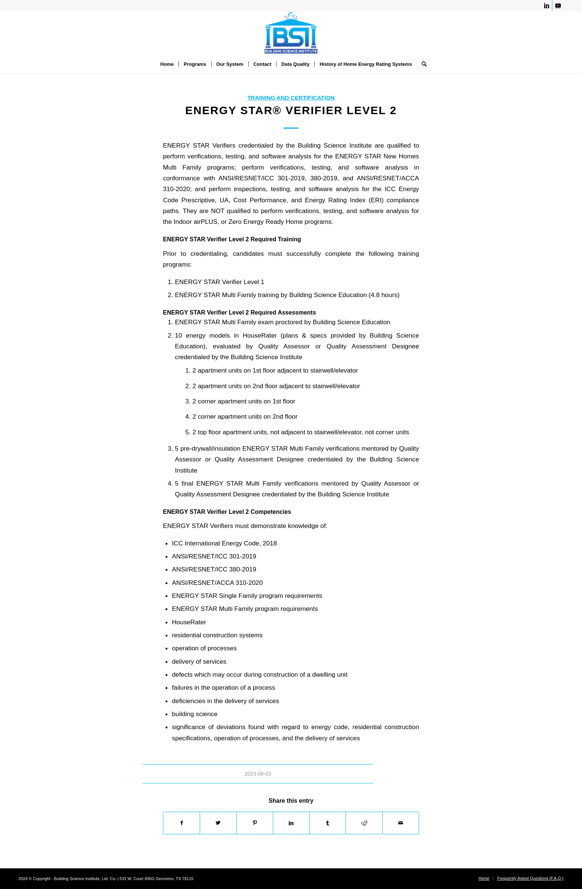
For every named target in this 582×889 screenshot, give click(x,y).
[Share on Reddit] (364, 823)
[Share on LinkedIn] (291, 823)
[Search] (421, 64)
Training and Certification (290, 97)
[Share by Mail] (401, 823)
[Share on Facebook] (181, 823)
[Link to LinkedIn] (546, 5)
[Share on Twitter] (218, 823)
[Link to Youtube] (557, 5)
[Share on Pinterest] (255, 823)
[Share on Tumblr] (328, 823)
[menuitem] (167, 64)
